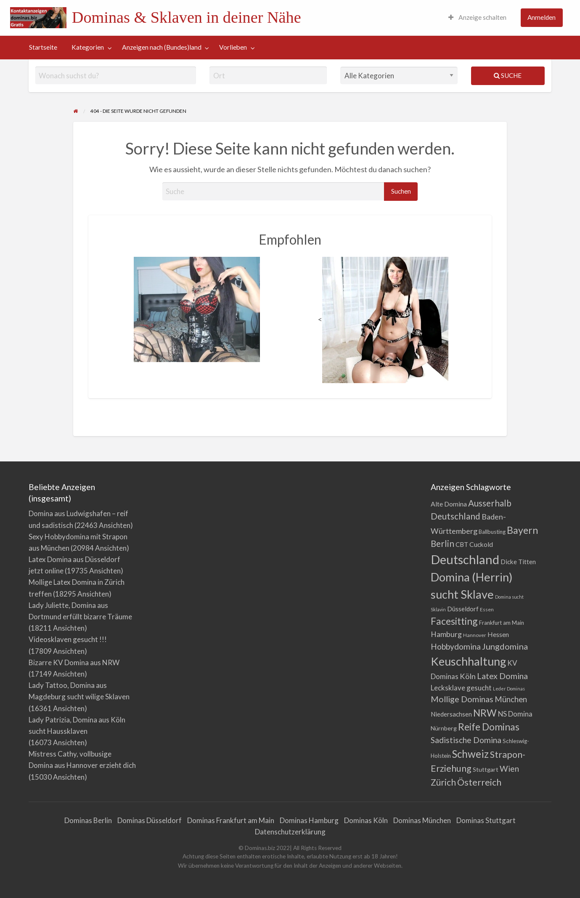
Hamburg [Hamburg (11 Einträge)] (446, 634)
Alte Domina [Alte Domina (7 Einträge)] (449, 504)
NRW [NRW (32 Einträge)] (485, 713)
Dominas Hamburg (309, 820)
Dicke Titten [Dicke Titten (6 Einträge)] (518, 561)
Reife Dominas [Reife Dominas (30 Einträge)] (488, 727)
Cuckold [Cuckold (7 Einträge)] (481, 544)
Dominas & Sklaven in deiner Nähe (186, 17)
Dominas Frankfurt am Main (230, 820)
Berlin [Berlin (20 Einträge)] (442, 543)
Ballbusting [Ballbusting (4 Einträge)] (492, 531)
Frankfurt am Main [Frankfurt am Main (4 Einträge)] (501, 622)
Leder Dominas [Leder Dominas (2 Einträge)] (509, 688)
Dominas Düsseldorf (149, 820)
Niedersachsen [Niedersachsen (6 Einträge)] (451, 714)
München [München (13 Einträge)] (511, 699)
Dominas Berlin (88, 820)
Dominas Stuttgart (486, 820)
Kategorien (88, 47)
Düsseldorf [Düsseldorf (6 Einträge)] (463, 609)
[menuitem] (477, 18)
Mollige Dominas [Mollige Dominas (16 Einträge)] (462, 699)
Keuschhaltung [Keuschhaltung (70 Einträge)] (468, 661)
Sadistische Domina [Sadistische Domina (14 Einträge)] (466, 740)
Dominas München (422, 820)
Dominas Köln (366, 820)
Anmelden (541, 17)
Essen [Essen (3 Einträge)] (487, 609)
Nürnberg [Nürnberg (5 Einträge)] (444, 728)
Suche (508, 75)
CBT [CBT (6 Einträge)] (462, 544)
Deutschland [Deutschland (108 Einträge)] (465, 559)
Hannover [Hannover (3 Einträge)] (474, 635)
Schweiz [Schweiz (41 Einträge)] (470, 754)
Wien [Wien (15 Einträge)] (509, 768)
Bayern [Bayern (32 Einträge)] (522, 530)
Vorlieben (233, 47)
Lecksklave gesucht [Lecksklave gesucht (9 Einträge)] (461, 687)
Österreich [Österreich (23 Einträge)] (479, 782)
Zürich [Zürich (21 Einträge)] (443, 782)
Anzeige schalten (477, 17)
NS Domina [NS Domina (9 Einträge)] (515, 713)
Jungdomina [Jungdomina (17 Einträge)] (505, 646)
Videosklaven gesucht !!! (68, 639)
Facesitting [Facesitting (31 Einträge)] (454, 621)
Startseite (43, 47)
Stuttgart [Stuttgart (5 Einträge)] (485, 769)
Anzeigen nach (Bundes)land (161, 47)
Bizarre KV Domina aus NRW (74, 662)
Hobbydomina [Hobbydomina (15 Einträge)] (456, 646)
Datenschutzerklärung (290, 831)
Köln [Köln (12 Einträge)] (468, 676)
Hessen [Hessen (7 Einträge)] (498, 634)
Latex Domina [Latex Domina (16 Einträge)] (502, 676)
